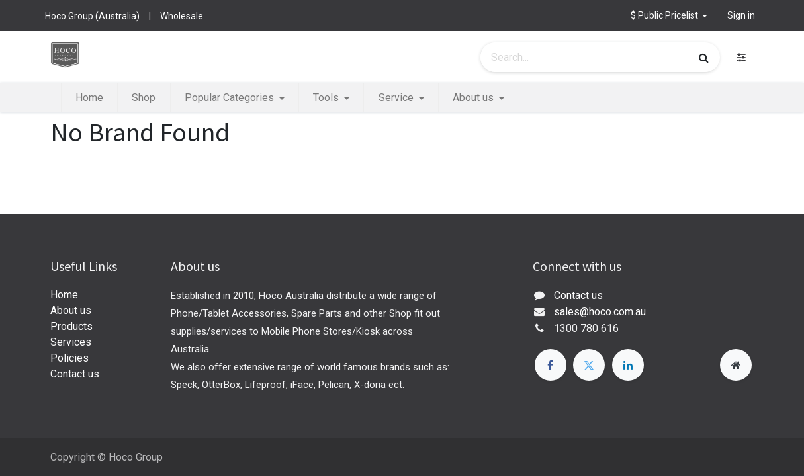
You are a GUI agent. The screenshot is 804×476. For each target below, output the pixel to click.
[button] (669, 15)
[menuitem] (89, 98)
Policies (69, 358)
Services (70, 342)
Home (64, 294)
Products (71, 326)
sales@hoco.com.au (600, 311)
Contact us (74, 374)
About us (70, 310)
